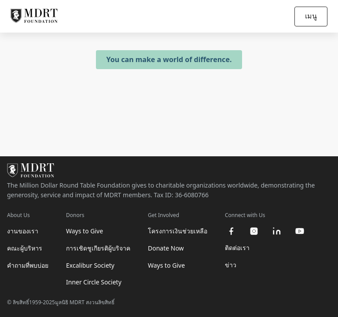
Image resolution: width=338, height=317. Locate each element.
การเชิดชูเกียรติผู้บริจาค (98, 248)
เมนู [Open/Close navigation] (311, 16)
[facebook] (231, 231)
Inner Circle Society (93, 282)
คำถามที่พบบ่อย (27, 265)
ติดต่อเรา (237, 247)
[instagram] (254, 231)
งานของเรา (22, 231)
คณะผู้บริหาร (24, 248)
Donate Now (166, 248)
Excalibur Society (90, 265)
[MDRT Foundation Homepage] (34, 16)
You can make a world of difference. (169, 59)
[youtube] (300, 231)
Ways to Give (84, 231)
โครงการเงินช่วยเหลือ (177, 231)
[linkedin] (277, 231)
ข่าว (230, 265)
